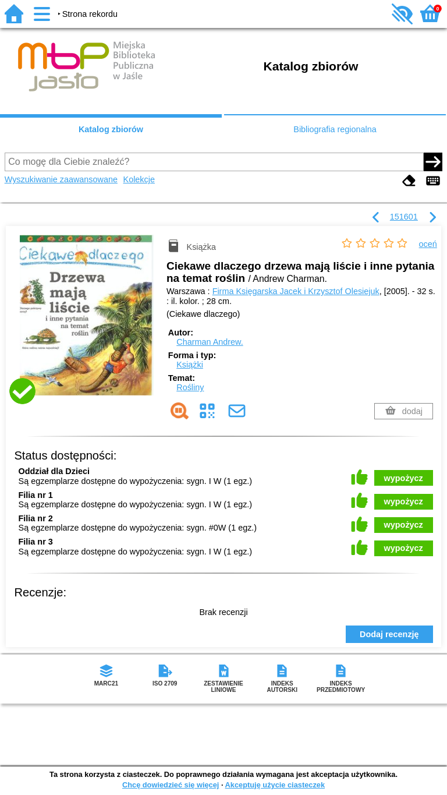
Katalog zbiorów (111, 129)
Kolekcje (139, 179)
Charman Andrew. (209, 342)
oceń (428, 244)
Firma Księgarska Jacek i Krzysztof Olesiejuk (295, 291)
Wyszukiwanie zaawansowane (61, 179)
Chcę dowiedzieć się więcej (170, 784)
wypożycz (403, 478)
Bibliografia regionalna (334, 129)
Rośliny (190, 387)
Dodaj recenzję (389, 634)
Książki (189, 364)
